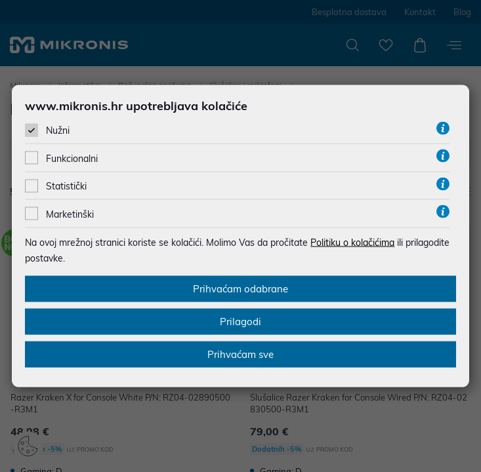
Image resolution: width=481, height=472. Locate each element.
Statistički (66, 186)
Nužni (58, 130)
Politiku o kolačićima (352, 242)
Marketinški (70, 214)
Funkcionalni (72, 159)
